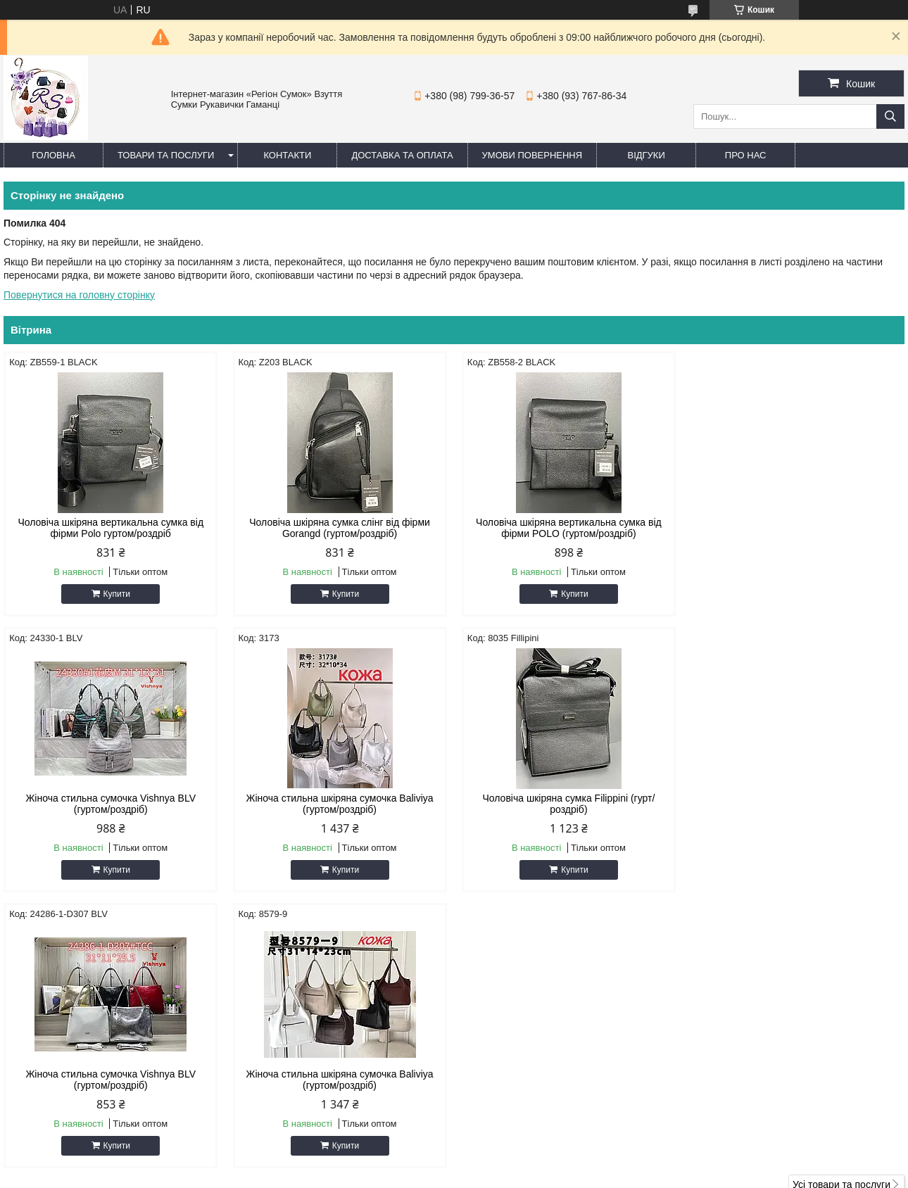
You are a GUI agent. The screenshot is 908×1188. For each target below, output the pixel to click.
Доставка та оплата (402, 155)
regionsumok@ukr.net (524, 1043)
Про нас (746, 155)
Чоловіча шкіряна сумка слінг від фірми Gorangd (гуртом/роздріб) (339, 528)
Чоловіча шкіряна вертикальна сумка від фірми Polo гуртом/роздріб (110, 528)
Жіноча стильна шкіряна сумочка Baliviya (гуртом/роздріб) (110, 803)
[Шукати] (890, 116)
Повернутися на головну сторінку (79, 295)
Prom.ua (520, 1162)
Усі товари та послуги (841, 908)
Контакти (287, 155)
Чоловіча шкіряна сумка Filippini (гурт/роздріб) (339, 803)
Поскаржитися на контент (467, 1175)
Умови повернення (532, 155)
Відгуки (645, 155)
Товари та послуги (166, 155)
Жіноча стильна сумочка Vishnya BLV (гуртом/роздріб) (797, 528)
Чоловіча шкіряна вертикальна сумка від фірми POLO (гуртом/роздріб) (569, 528)
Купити (116, 594)
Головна (53, 155)
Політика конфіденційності (576, 1175)
